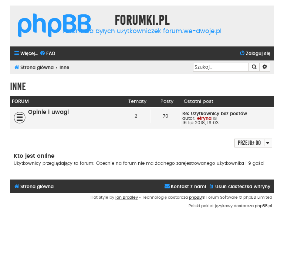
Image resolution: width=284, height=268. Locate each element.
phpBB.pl (263, 206)
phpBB (195, 197)
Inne (18, 86)
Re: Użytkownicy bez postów (214, 113)
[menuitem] (47, 54)
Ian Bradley (126, 197)
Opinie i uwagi (48, 112)
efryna (204, 118)
